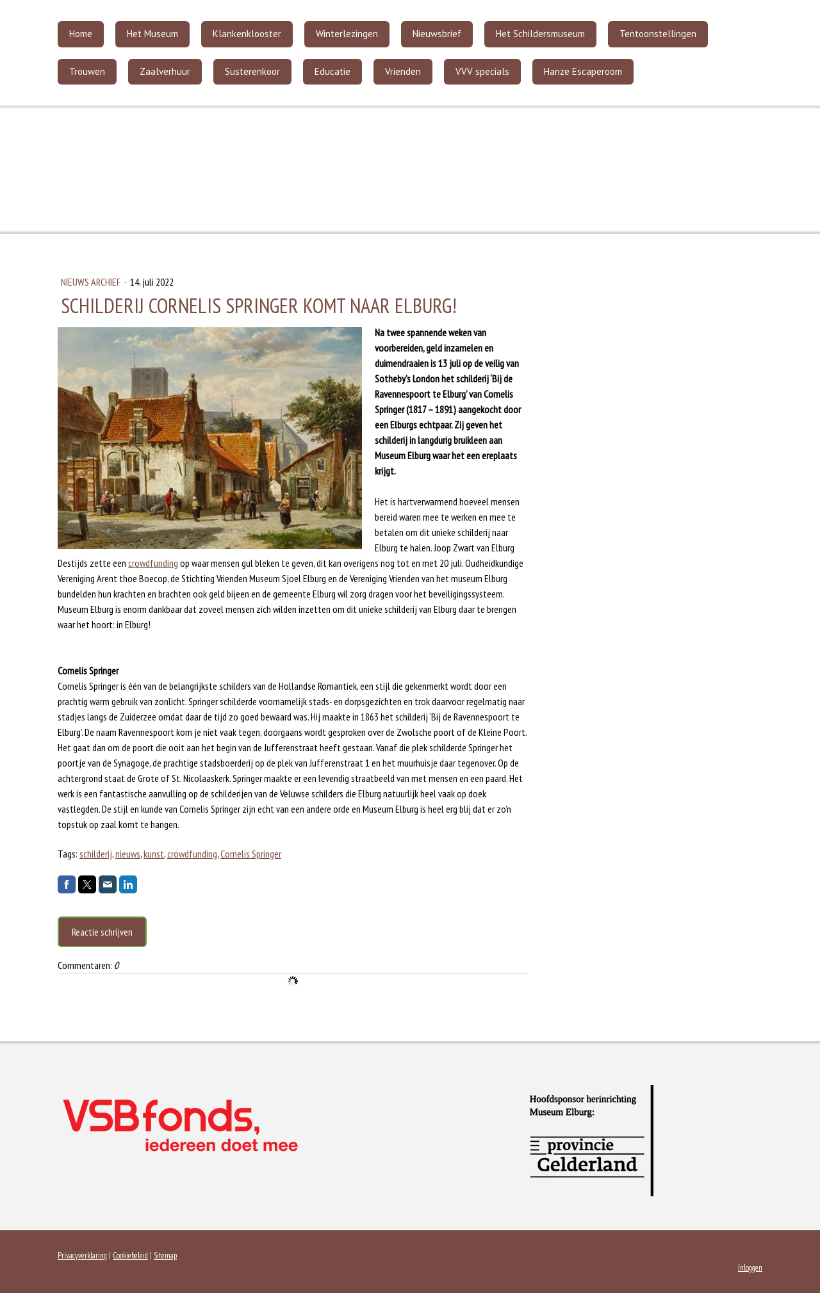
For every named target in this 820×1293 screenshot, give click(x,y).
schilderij (95, 853)
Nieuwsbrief (437, 34)
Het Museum (152, 34)
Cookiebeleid (130, 1255)
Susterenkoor (252, 71)
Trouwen (87, 71)
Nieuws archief (91, 281)
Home (80, 34)
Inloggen (750, 1267)
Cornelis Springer (250, 853)
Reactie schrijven (102, 931)
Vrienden (403, 71)
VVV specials (482, 71)
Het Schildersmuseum (540, 34)
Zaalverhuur (165, 71)
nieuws (127, 853)
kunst (154, 853)
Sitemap (165, 1255)
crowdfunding (153, 563)
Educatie (332, 71)
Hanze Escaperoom (583, 71)
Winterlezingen (347, 34)
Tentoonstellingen (657, 34)
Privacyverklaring (82, 1255)
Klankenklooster (247, 34)
